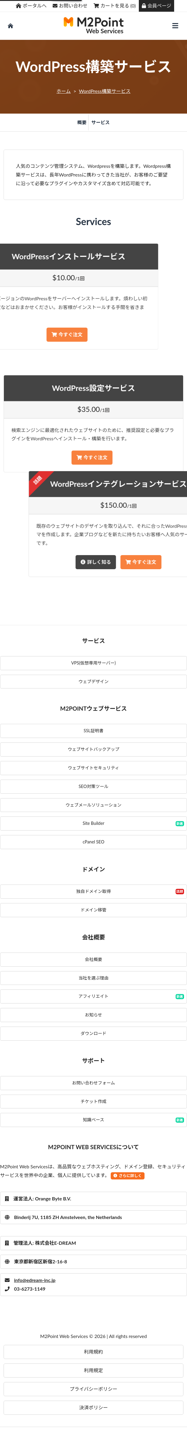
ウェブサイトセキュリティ (93, 767)
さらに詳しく (127, 1175)
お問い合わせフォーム (93, 1082)
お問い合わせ (70, 5)
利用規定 (93, 1370)
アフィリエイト (93, 996)
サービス (100, 122)
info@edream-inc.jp (30, 1280)
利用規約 (93, 1351)
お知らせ (93, 1014)
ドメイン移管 (93, 909)
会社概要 (93, 959)
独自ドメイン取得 (93, 891)
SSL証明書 (93, 730)
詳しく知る (164, 562)
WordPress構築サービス (104, 91)
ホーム (64, 91)
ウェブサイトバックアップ (93, 749)
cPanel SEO (93, 841)
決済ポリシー (93, 1407)
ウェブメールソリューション (93, 804)
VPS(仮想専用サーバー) (93, 662)
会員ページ (156, 5)
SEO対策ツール (93, 786)
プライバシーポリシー (94, 1389)
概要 (81, 122)
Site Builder (93, 823)
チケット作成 (93, 1101)
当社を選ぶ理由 (93, 977)
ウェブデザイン (93, 681)
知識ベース (93, 1119)
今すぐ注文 (92, 494)
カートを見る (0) (115, 5)
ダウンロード (93, 1033)
